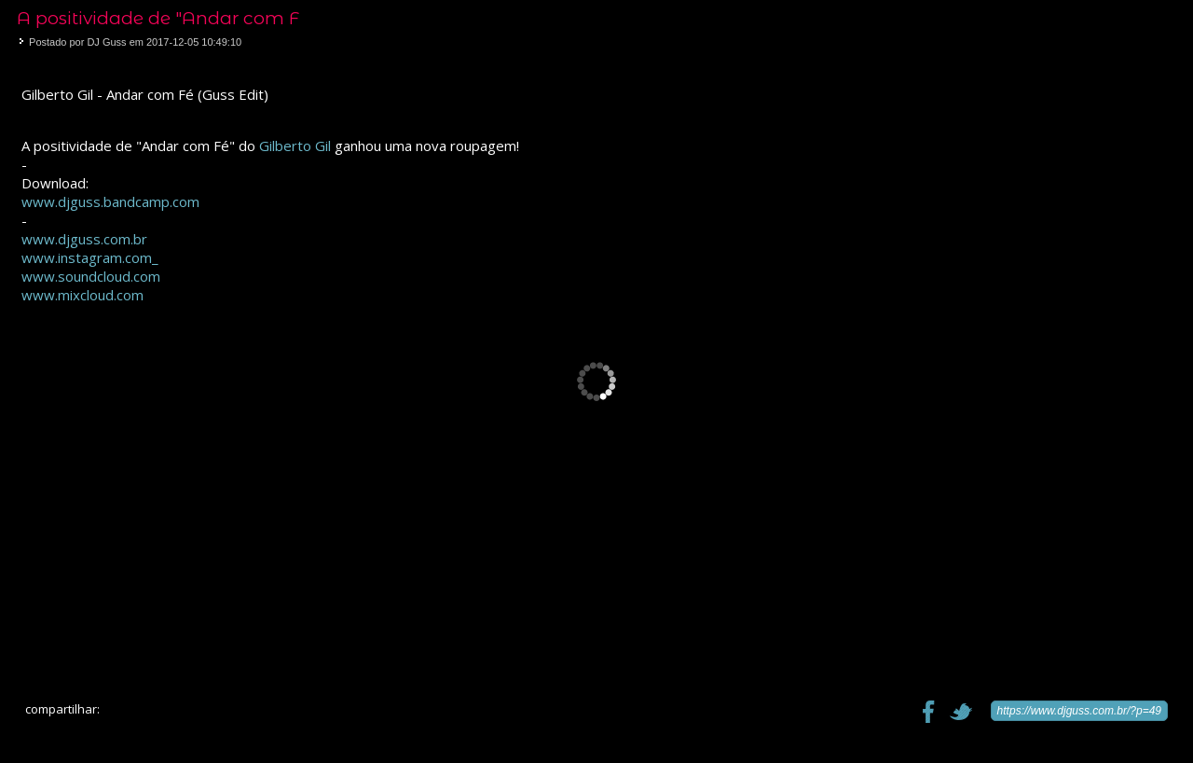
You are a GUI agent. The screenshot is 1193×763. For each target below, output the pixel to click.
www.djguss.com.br (84, 238)
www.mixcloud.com (82, 294)
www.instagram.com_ (89, 257)
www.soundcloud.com (90, 276)
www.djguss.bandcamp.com (110, 201)
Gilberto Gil (295, 145)
